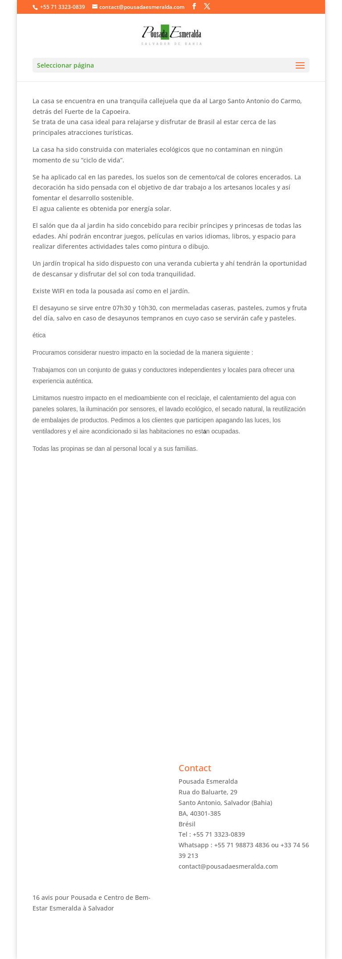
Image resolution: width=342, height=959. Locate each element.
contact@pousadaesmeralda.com (228, 866)
